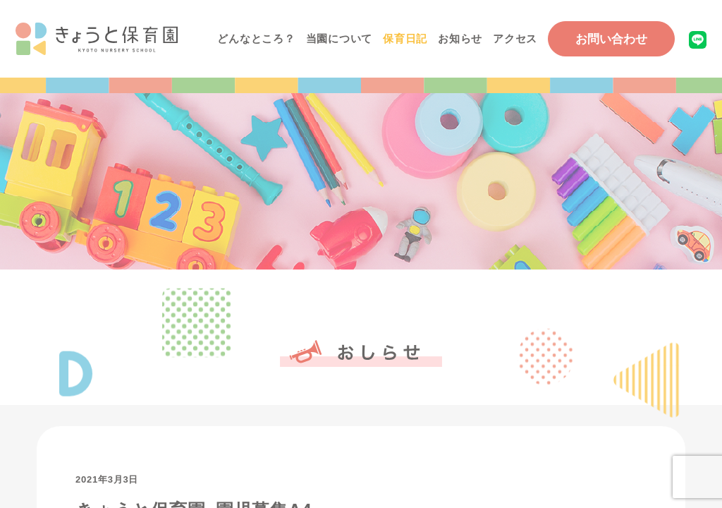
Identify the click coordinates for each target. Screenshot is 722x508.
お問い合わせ (611, 39)
